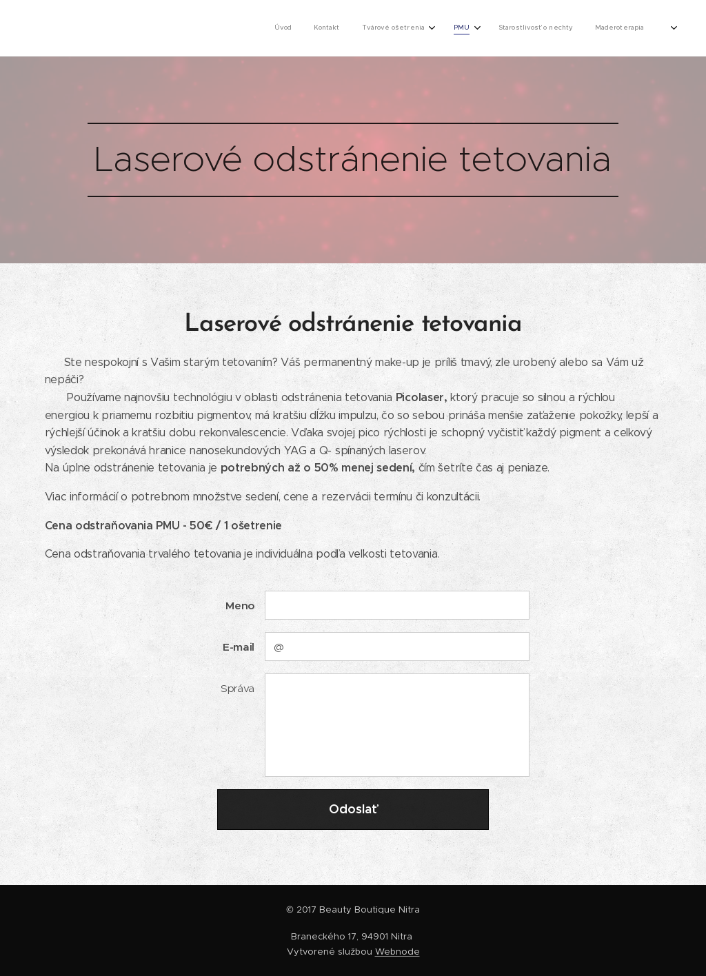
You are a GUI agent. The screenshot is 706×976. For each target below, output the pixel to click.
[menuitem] (457, 28)
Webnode (397, 951)
